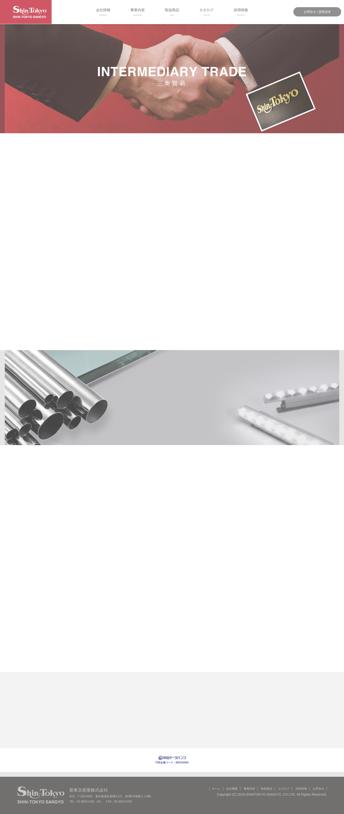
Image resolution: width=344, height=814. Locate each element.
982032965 (182, 762)
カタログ (206, 12)
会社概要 (232, 788)
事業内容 (137, 12)
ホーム (216, 788)
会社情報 (103, 12)
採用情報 (241, 12)
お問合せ (318, 788)
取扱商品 (172, 12)
